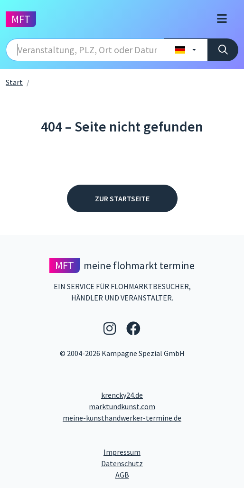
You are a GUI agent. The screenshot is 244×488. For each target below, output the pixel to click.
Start (14, 82)
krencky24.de (122, 395)
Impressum (157, 451)
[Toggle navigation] (222, 19)
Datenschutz (160, 463)
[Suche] (222, 49)
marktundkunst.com (122, 406)
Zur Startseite (122, 198)
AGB (177, 474)
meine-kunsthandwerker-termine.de (122, 417)
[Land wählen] (186, 49)
